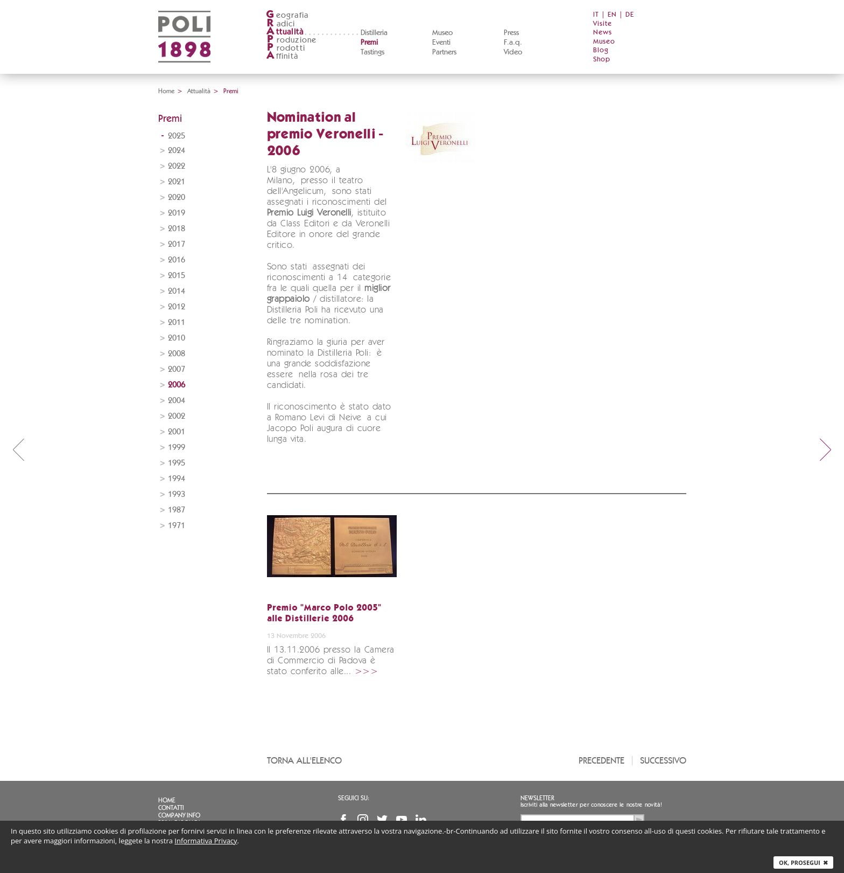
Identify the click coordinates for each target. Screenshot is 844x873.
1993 (176, 494)
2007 (176, 369)
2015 (176, 276)
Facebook (343, 819)
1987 (176, 510)
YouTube (401, 819)
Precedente (601, 760)
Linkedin (421, 819)
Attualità (198, 91)
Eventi (441, 42)
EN (612, 14)
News (602, 32)
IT (596, 14)
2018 (176, 229)
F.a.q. (513, 42)
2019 (176, 213)
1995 (176, 463)
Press (511, 33)
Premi (369, 42)
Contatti (171, 808)
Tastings (372, 52)
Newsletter (537, 798)
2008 (176, 354)
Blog (601, 50)
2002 (176, 416)
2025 (176, 136)
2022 (176, 166)
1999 (176, 448)
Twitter (382, 819)
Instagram (362, 819)
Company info (179, 815)
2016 (176, 260)
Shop (601, 59)
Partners (444, 52)
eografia (287, 15)
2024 (176, 151)
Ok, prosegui (803, 862)
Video (513, 52)
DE (629, 14)
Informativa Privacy (205, 841)
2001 (176, 432)
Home (166, 91)
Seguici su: (353, 798)
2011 (176, 322)
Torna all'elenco (304, 760)
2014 (176, 291)
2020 (176, 197)
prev (18, 449)
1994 (176, 479)
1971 (176, 526)
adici (281, 24)
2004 (176, 401)
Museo (442, 33)
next (826, 449)
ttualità (285, 32)
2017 (176, 244)
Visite (602, 23)
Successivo (663, 760)
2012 (176, 307)
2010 (176, 338)
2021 (176, 182)
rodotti (285, 48)
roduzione (291, 40)
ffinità (282, 56)
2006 (176, 385)
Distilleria (374, 33)
